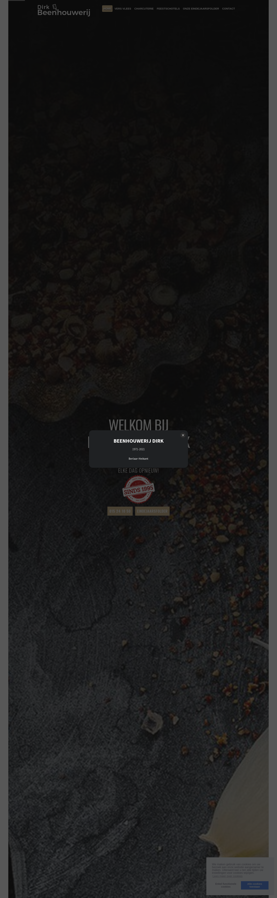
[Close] (183, 435)
